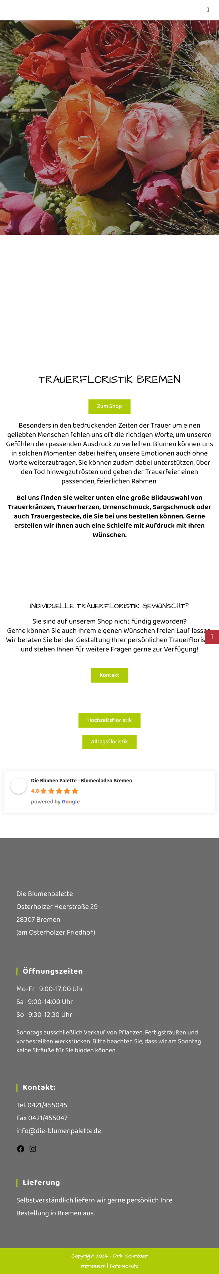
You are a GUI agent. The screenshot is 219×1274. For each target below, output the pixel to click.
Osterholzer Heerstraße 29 (57, 907)
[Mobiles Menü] (208, 10)
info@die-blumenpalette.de (58, 1131)
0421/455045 (47, 1105)
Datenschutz (124, 1266)
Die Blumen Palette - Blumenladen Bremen (81, 781)
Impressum (94, 1266)
